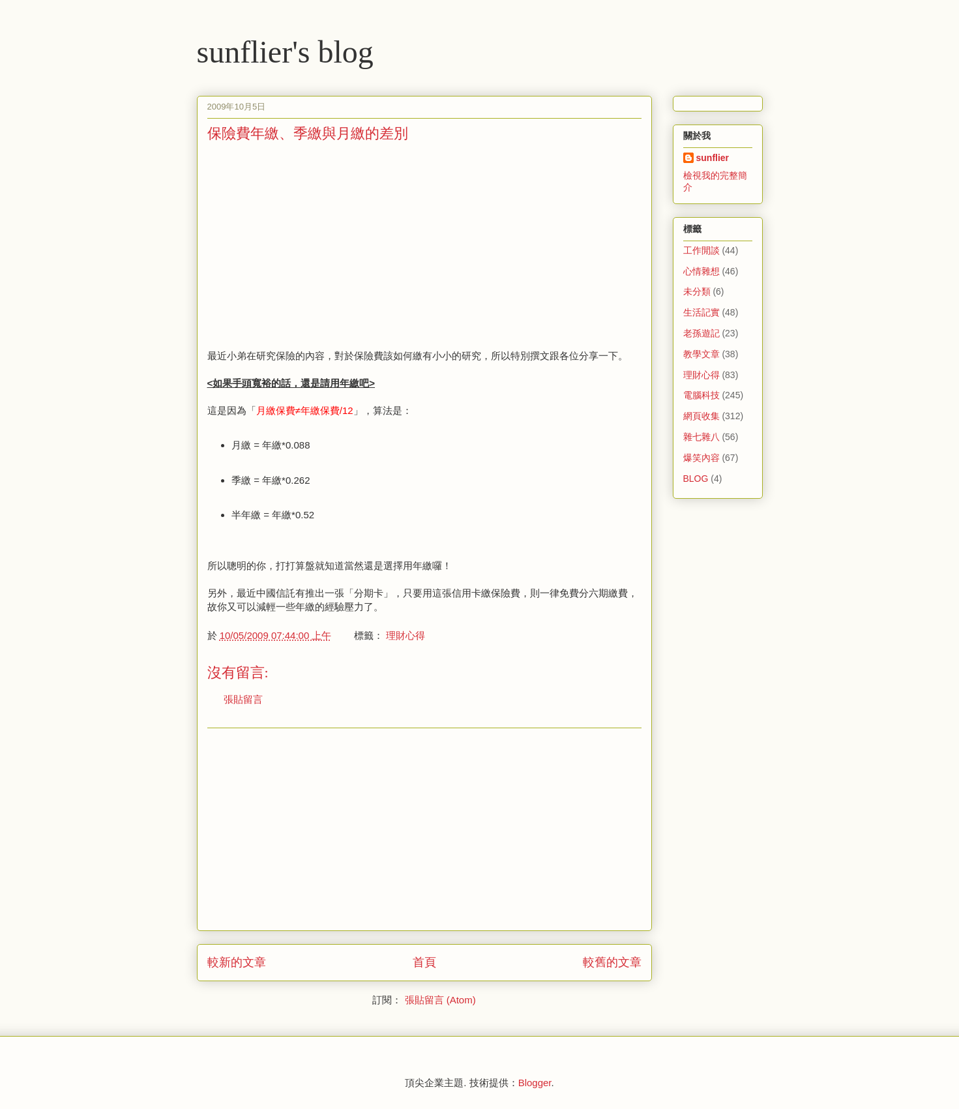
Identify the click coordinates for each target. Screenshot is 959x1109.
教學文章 (701, 354)
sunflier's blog (285, 52)
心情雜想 (701, 271)
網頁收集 (701, 416)
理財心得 (405, 635)
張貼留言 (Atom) (440, 999)
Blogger (535, 1082)
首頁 (424, 962)
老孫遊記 (701, 333)
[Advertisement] (316, 244)
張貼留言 (243, 699)
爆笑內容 (701, 457)
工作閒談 (701, 250)
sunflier (713, 158)
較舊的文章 (612, 962)
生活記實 (701, 312)
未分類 (697, 291)
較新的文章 (236, 962)
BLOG (696, 478)
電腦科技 (701, 395)
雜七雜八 (701, 437)
